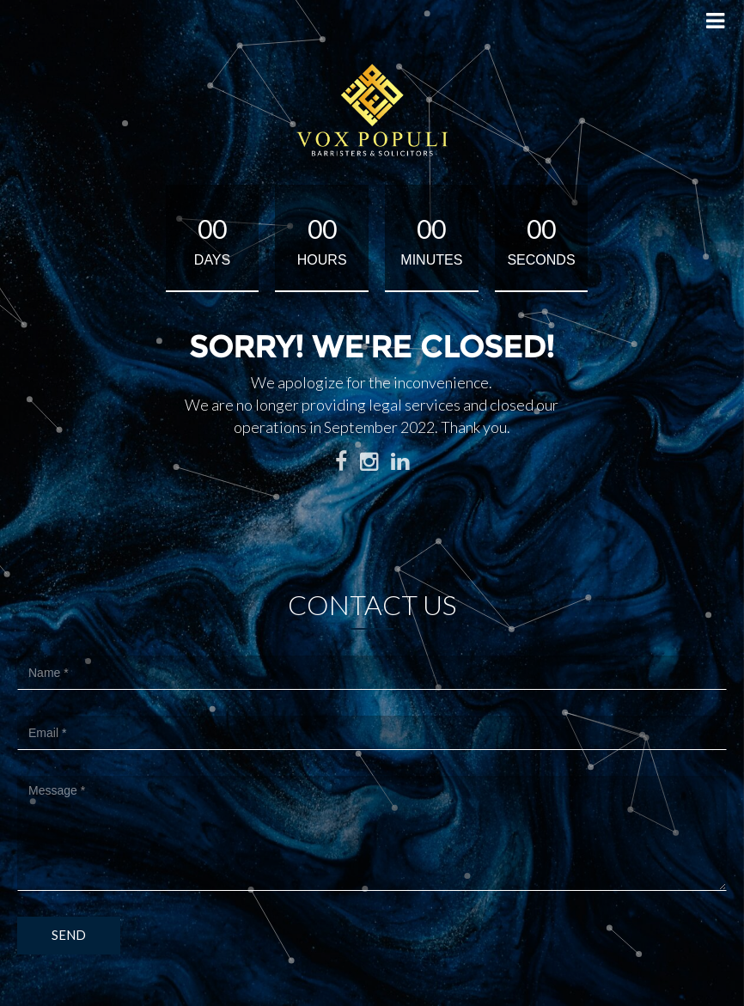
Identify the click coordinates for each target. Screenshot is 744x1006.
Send (69, 934)
